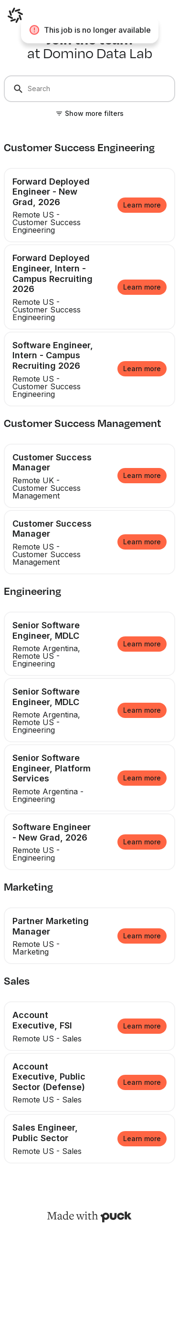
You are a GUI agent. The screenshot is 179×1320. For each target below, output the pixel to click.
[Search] (89, 88)
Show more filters (94, 113)
